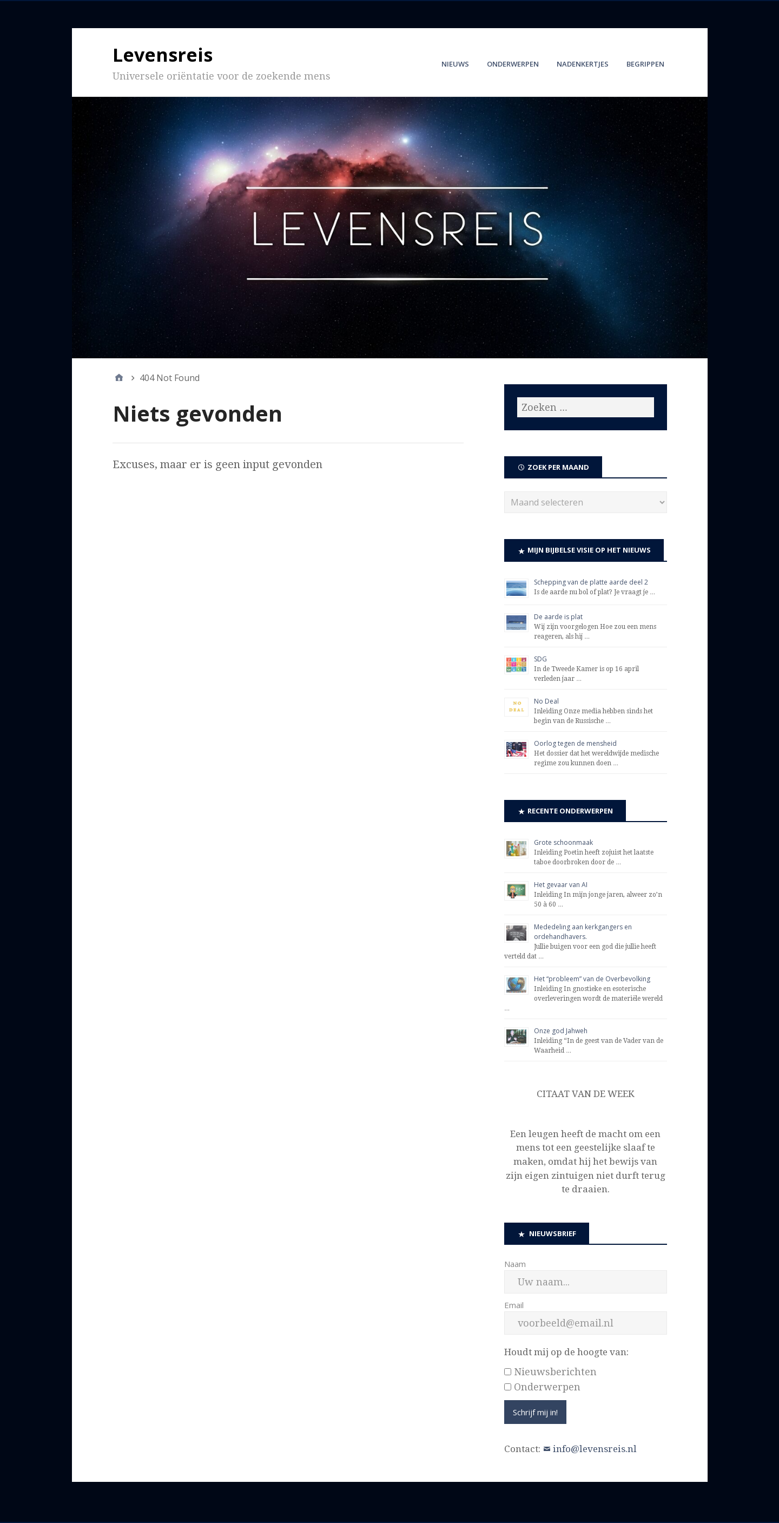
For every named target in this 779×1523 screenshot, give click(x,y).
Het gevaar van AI (560, 884)
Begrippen (645, 64)
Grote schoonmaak (563, 842)
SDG (540, 659)
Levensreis (163, 54)
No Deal (546, 701)
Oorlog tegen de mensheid (575, 743)
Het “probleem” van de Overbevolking (592, 978)
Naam (515, 1263)
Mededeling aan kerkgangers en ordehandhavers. (583, 931)
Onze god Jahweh (560, 1030)
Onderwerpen (513, 64)
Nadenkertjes (583, 64)
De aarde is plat (558, 616)
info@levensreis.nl (595, 1448)
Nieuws (455, 64)
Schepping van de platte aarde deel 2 (591, 582)
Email (514, 1304)
